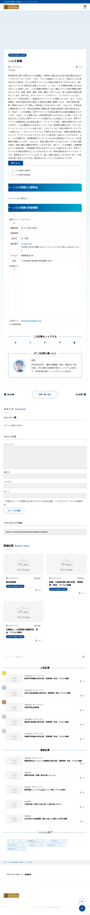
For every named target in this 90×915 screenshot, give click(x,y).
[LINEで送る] (59, 342)
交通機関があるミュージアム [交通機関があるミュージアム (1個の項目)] (37, 842)
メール (8, 482)
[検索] (83, 657)
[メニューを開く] (85, 7)
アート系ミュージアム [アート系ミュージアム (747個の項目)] (15, 842)
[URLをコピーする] (74, 342)
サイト (6, 492)
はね (33, 360)
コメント (8, 445)
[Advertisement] (45, 28)
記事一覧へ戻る (45, 395)
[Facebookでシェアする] (30, 342)
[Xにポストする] (15, 342)
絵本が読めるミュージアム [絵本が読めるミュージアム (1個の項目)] (16, 846)
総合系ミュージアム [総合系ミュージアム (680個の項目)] (36, 846)
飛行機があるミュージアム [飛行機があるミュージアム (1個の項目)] (16, 850)
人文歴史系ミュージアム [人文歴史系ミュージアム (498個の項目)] (58, 842)
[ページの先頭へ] (82, 908)
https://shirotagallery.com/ (31, 321)
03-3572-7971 (26, 244)
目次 (15, 163)
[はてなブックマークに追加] (45, 342)
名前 (7, 472)
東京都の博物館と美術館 (17, 55)
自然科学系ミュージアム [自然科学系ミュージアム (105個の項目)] (55, 846)
